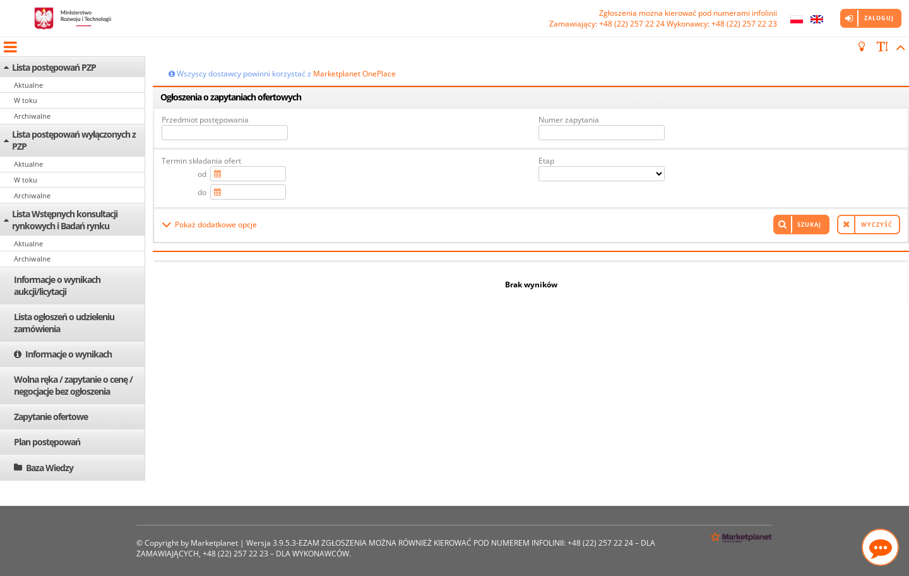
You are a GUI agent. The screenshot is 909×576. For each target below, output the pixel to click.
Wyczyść (877, 224)
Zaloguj (879, 18)
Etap (546, 160)
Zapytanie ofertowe (51, 417)
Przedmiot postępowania (205, 119)
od (202, 174)
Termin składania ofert (201, 160)
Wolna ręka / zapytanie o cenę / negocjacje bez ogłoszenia (73, 385)
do (202, 192)
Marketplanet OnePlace (354, 73)
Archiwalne (32, 116)
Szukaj (809, 224)
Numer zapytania (568, 119)
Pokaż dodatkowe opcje (216, 224)
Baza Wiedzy (49, 468)
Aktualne (28, 85)
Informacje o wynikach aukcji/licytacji (57, 285)
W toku (25, 100)
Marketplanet (214, 542)
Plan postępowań (47, 442)
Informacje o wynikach (68, 354)
